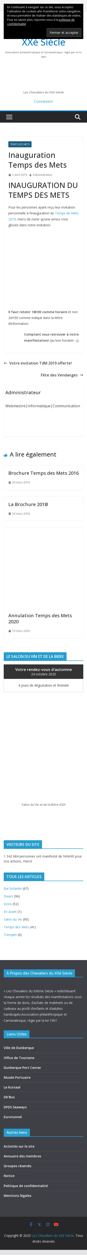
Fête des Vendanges (62, 375)
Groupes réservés (17, 1166)
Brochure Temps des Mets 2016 (43, 473)
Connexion (43, 101)
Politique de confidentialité (26, 1186)
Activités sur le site (19, 1146)
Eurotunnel (13, 1117)
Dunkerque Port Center (22, 1067)
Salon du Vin (13, 919)
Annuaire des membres (22, 1156)
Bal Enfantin (13, 888)
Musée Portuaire (17, 1077)
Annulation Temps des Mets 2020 (40, 618)
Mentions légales (17, 1195)
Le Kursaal (12, 1087)
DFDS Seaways (15, 1107)
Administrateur (42, 175)
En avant (10, 911)
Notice (9, 1175)
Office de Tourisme (19, 1058)
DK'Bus (9, 1097)
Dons (8, 904)
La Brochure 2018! (28, 504)
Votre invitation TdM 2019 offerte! (38, 363)
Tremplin (10, 934)
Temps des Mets (20, 144)
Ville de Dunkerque (19, 1048)
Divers (8, 896)
